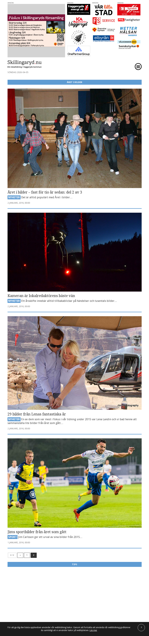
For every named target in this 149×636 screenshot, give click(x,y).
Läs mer (93, 630)
